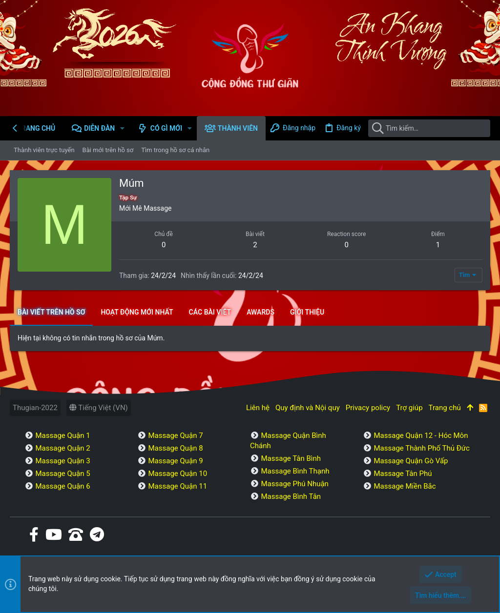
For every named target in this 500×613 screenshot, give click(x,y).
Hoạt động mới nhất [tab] (137, 312)
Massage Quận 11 (177, 486)
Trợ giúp (409, 407)
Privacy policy (368, 407)
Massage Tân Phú (403, 473)
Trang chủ (445, 407)
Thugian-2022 (35, 407)
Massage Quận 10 (177, 473)
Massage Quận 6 (62, 486)
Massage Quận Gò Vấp (411, 460)
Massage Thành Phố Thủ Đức (421, 448)
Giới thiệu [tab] (307, 312)
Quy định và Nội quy (307, 407)
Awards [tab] (260, 312)
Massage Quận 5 (62, 473)
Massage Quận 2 (62, 448)
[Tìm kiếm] (429, 128)
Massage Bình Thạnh (295, 471)
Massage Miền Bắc (405, 486)
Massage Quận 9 (175, 460)
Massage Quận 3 (62, 460)
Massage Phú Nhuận (294, 483)
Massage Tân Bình (291, 458)
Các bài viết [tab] (210, 312)
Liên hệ (258, 407)
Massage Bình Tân (291, 496)
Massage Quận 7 (175, 435)
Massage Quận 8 (175, 448)
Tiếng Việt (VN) (98, 407)
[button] (122, 128)
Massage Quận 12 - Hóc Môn (421, 435)
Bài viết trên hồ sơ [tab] (51, 312)
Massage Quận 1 (62, 435)
